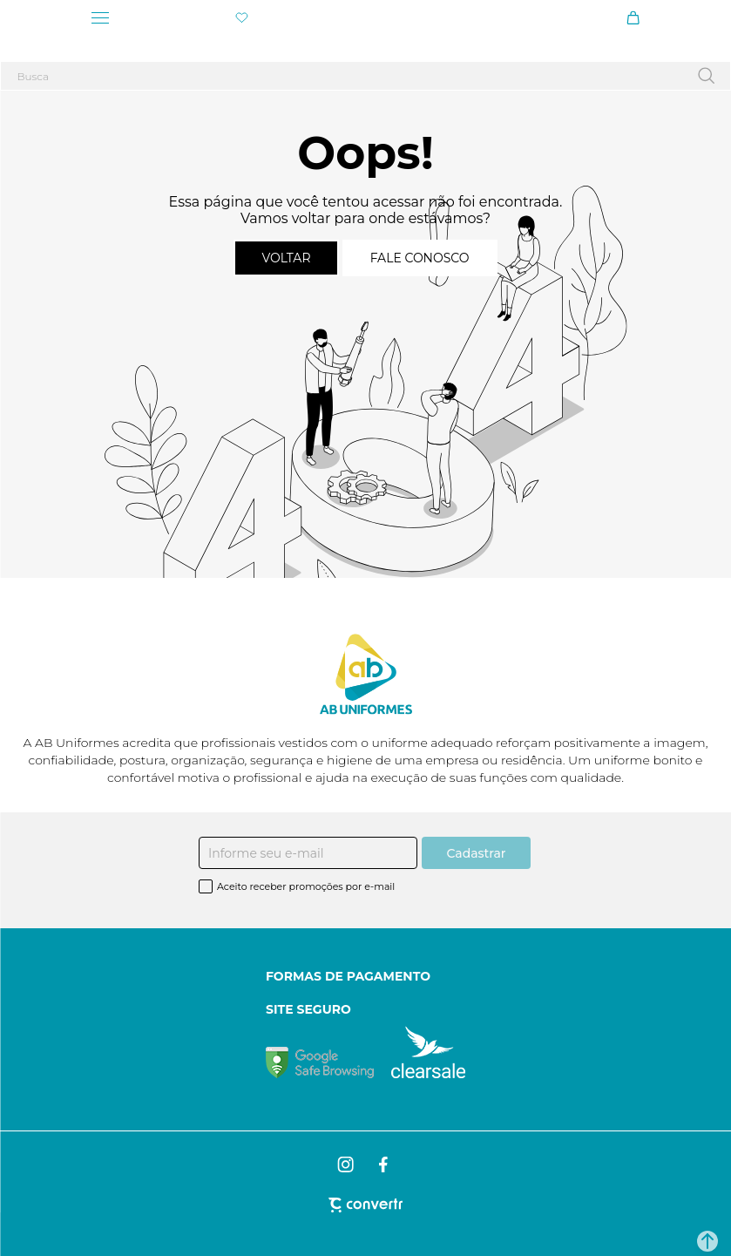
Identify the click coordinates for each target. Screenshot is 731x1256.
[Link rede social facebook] (384, 1164)
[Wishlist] (241, 17)
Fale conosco (420, 258)
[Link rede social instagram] (346, 1164)
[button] (707, 1241)
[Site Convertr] (365, 1205)
